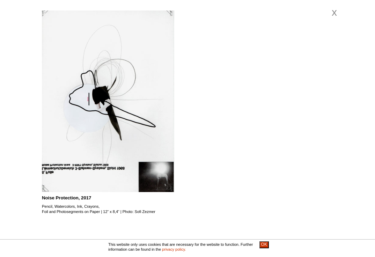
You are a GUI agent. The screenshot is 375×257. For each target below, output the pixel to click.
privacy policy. (174, 249)
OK (264, 244)
